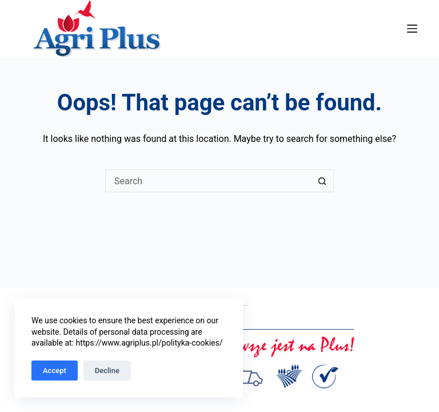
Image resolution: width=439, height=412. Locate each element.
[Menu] (412, 28)
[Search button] (322, 180)
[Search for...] (208, 180)
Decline (107, 370)
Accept (54, 370)
